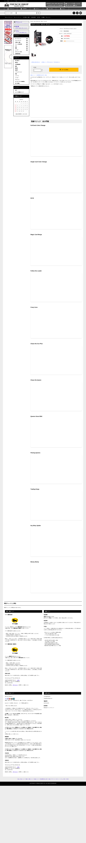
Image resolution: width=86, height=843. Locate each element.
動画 (16, 66)
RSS (64, 779)
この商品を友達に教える (35, 62)
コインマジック (17, 17)
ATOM (67, 779)
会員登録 (24, 9)
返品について (33, 75)
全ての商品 (17, 83)
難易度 (16, 68)
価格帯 (16, 70)
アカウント (10, 9)
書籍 (42, 17)
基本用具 (33, 17)
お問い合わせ (69, 5)
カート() (49, 9)
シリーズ (17, 75)
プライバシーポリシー (55, 779)
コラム (62, 9)
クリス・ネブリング (67, 33)
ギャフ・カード (44, 21)
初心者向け (17, 60)
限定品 (16, 62)
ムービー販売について (19, 92)
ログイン (36, 9)
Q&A (75, 5)
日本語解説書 (17, 64)
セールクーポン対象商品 (20, 81)
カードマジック (9, 17)
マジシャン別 (69, 3)
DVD (38, 17)
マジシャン (17, 79)
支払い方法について (21, 779)
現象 (16, 73)
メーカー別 (76, 3)
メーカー (17, 77)
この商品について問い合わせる (47, 62)
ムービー (48, 17)
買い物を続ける (57, 62)
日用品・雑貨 (25, 17)
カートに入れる (63, 69)
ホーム (32, 21)
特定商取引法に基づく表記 (42, 75)
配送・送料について (30, 779)
